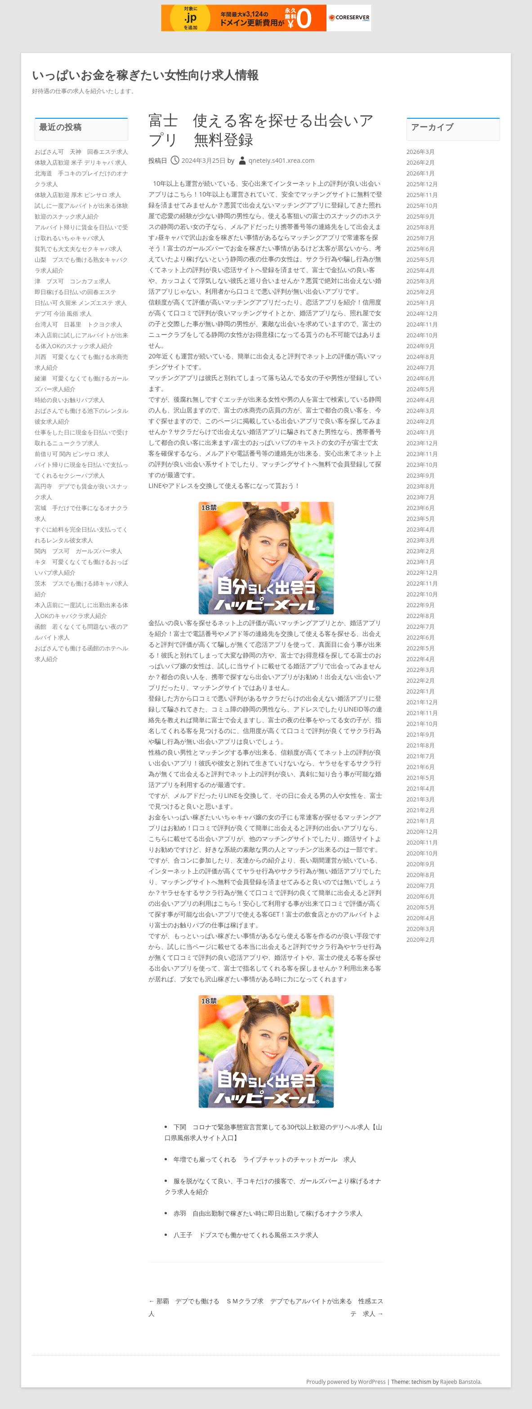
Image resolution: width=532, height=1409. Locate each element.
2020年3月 (421, 929)
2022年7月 (421, 626)
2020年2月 (421, 939)
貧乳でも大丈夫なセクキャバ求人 (78, 249)
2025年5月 (421, 259)
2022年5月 (421, 648)
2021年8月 (421, 745)
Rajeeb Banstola (460, 1382)
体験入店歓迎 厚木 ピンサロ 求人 (78, 195)
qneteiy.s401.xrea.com (282, 160)
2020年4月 (421, 918)
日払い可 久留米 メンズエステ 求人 (81, 303)
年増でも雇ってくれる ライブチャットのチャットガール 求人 (265, 1159)
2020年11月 (422, 842)
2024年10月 (422, 335)
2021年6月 (421, 767)
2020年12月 (422, 832)
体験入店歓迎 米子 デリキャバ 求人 (81, 162)
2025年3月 (421, 281)
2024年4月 (421, 400)
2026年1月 (421, 173)
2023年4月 (421, 529)
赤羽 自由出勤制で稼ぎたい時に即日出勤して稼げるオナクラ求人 (268, 1213)
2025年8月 (421, 227)
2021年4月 (421, 788)
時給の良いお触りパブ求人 (70, 400)
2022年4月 (421, 659)
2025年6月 (421, 249)
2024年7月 (421, 367)
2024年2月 (421, 421)
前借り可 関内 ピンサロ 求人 (72, 454)
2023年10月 (422, 465)
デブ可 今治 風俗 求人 (63, 313)
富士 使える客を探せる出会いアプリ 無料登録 (263, 129)
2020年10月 (422, 853)
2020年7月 (421, 885)
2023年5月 (421, 518)
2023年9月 (421, 475)
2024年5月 (421, 389)
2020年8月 (421, 875)
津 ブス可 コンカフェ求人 (73, 281)
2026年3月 (421, 152)
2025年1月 (421, 303)
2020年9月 (421, 864)
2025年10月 (422, 205)
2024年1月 (421, 432)
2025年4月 (421, 270)
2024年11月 (422, 324)
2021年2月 (421, 810)
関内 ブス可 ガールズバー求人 (78, 551)
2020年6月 (421, 896)
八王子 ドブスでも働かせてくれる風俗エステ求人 (246, 1234)
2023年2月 (421, 551)
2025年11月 (422, 195)
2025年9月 (421, 216)
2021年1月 (421, 821)
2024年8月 (421, 357)
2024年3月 (421, 411)
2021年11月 (422, 713)
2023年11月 (422, 454)
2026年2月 (421, 162)
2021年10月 (422, 724)
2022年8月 (421, 616)
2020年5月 (421, 907)
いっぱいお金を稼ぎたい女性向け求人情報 (145, 75)
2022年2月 (421, 680)
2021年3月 (421, 799)
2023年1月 (421, 562)
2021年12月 (422, 702)
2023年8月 (421, 486)
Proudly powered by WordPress (345, 1382)
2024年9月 (421, 346)
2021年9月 (421, 734)
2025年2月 (421, 292)
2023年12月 (422, 443)
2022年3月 (421, 670)
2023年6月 (421, 508)
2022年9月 (421, 605)
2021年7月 (421, 756)
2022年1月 (421, 691)
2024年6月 (421, 378)
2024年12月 (422, 313)
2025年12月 (422, 184)
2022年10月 (422, 594)
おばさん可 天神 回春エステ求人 (81, 152)
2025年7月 (421, 238)
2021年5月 (421, 778)
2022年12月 (422, 572)
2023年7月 (421, 497)
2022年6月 (421, 637)
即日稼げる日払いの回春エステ (75, 292)
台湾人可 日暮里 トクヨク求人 (78, 324)
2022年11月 (422, 583)
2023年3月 (421, 540)
